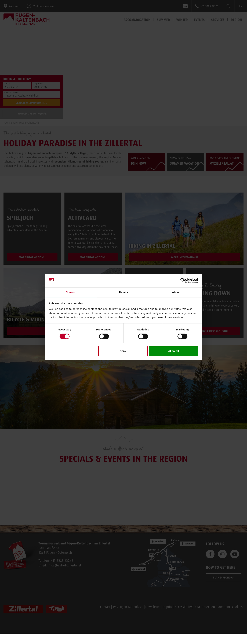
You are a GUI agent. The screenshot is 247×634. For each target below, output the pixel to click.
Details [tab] (123, 291)
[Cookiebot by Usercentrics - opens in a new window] (183, 280)
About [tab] (176, 291)
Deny (123, 350)
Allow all (173, 350)
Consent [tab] (71, 291)
